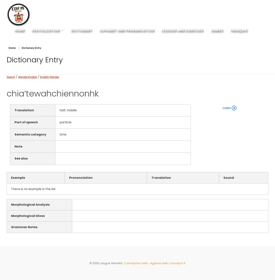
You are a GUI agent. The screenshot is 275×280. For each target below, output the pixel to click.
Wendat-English (27, 77)
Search (11, 77)
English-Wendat (49, 77)
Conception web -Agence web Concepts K (155, 263)
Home (12, 48)
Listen (229, 108)
